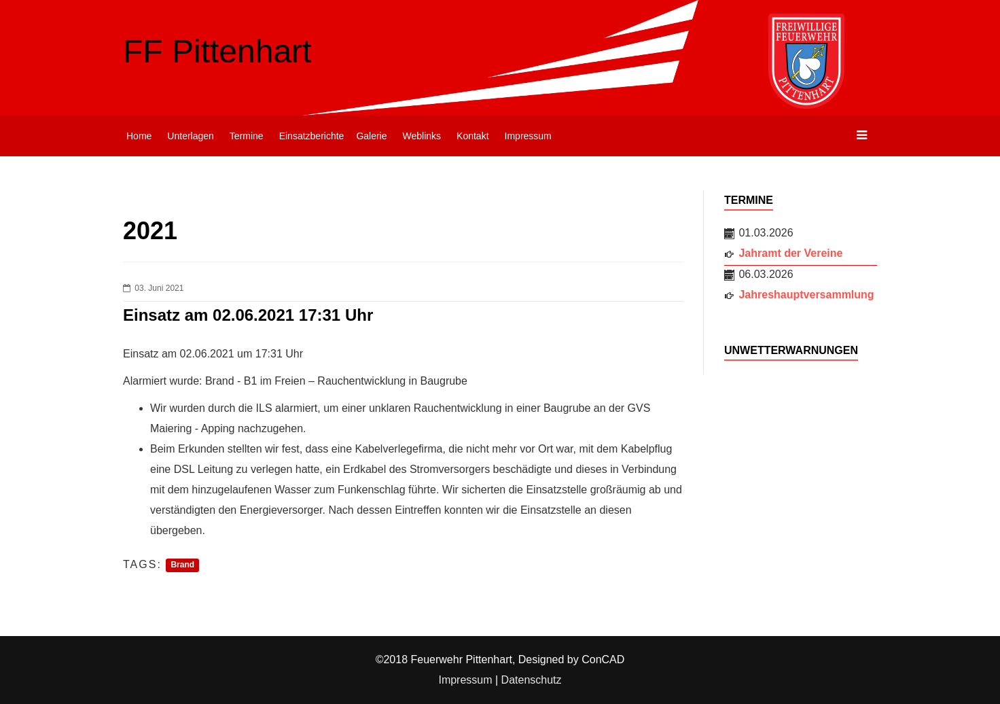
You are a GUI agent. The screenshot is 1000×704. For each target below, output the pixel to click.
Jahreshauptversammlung (806, 294)
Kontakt (472, 135)
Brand (182, 565)
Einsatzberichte (311, 135)
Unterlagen (190, 135)
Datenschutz (531, 680)
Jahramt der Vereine (790, 253)
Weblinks (422, 135)
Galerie (371, 135)
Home (138, 135)
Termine (247, 135)
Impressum (528, 135)
